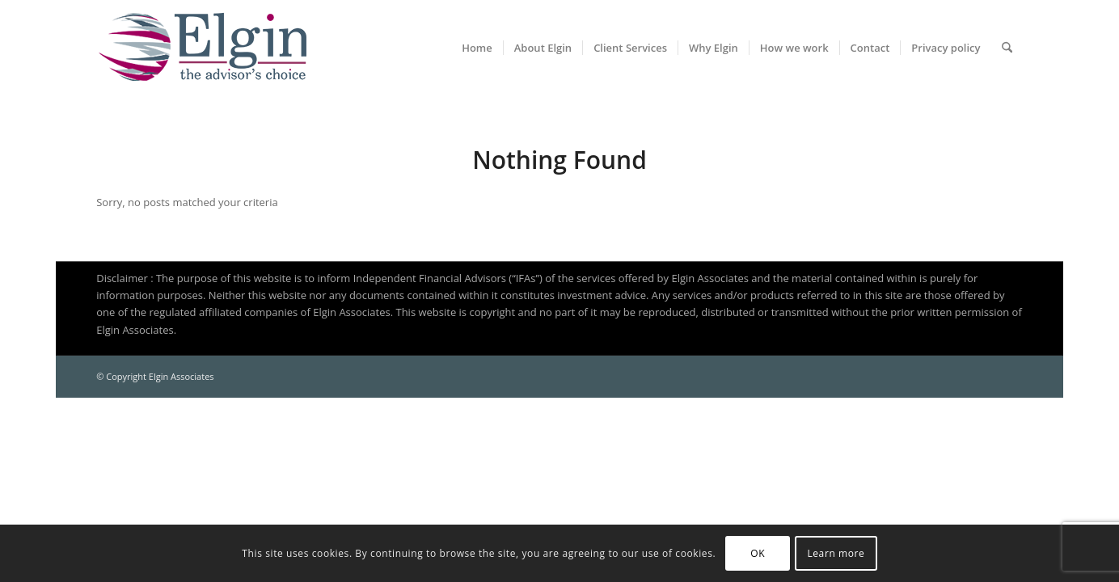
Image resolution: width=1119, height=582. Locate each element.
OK (757, 553)
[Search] (1007, 47)
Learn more (835, 553)
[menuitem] (477, 47)
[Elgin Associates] (201, 47)
